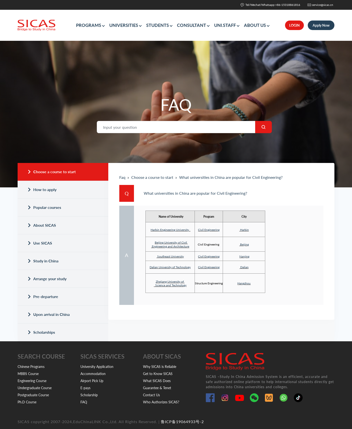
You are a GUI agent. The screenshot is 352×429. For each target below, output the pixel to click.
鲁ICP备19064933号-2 (182, 421)
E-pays (85, 388)
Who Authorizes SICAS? (161, 402)
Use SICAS (39, 243)
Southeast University (170, 256)
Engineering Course (32, 381)
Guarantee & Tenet (157, 388)
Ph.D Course (27, 402)
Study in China (42, 260)
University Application (96, 367)
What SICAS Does (157, 381)
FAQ (83, 402)
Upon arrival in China (48, 314)
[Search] (176, 127)
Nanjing (244, 256)
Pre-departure (42, 296)
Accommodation (93, 374)
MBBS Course (28, 374)
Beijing (244, 244)
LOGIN (294, 25)
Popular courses (44, 207)
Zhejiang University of (170, 281)
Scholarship (89, 395)
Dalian (244, 267)
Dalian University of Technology (170, 267)
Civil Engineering (209, 230)
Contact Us (151, 395)
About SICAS (41, 225)
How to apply (41, 189)
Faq (122, 177)
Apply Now (321, 25)
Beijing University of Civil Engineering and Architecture (170, 244)
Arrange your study (46, 278)
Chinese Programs (31, 367)
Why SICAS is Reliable (159, 367)
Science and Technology (170, 285)
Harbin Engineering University (170, 230)
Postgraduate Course (33, 395)
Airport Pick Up (91, 381)
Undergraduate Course (35, 388)
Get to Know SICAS (158, 374)
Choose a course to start (51, 171)
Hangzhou (244, 283)
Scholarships (41, 332)
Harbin (244, 230)
